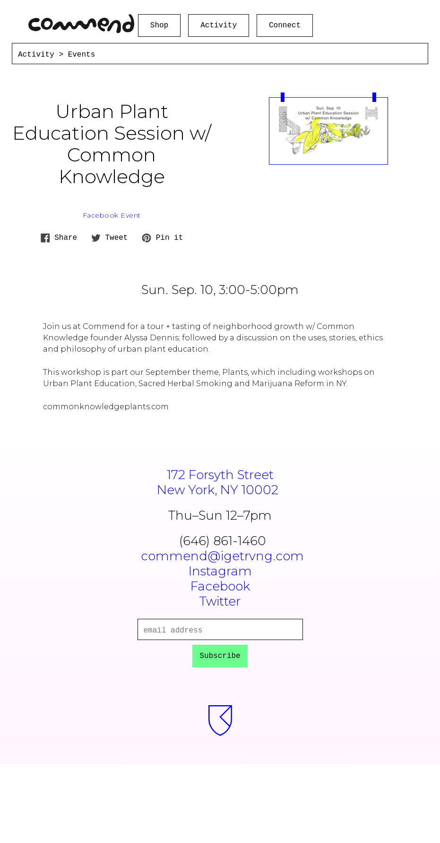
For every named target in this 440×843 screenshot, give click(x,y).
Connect (285, 25)
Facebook (220, 586)
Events (81, 55)
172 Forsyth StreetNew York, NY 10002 (220, 482)
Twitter (220, 601)
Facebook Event (112, 215)
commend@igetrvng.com (222, 556)
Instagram (220, 571)
